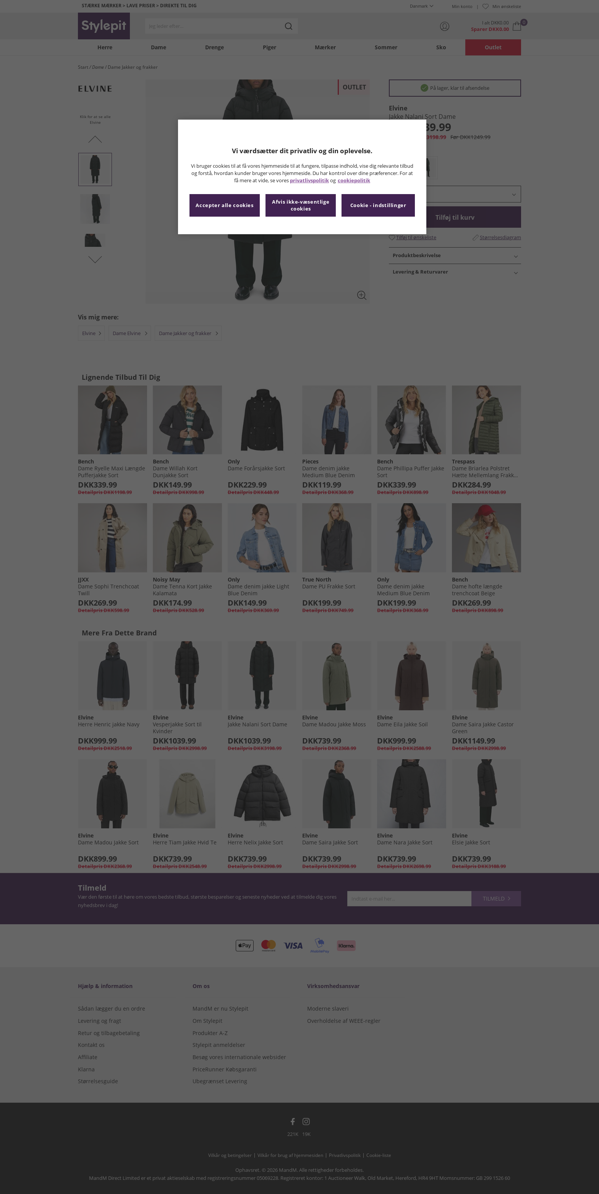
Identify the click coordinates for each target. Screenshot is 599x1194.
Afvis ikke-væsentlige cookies (300, 205)
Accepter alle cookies (224, 205)
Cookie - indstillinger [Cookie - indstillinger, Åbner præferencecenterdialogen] (378, 205)
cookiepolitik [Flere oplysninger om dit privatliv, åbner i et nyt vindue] (354, 180)
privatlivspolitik (309, 180)
